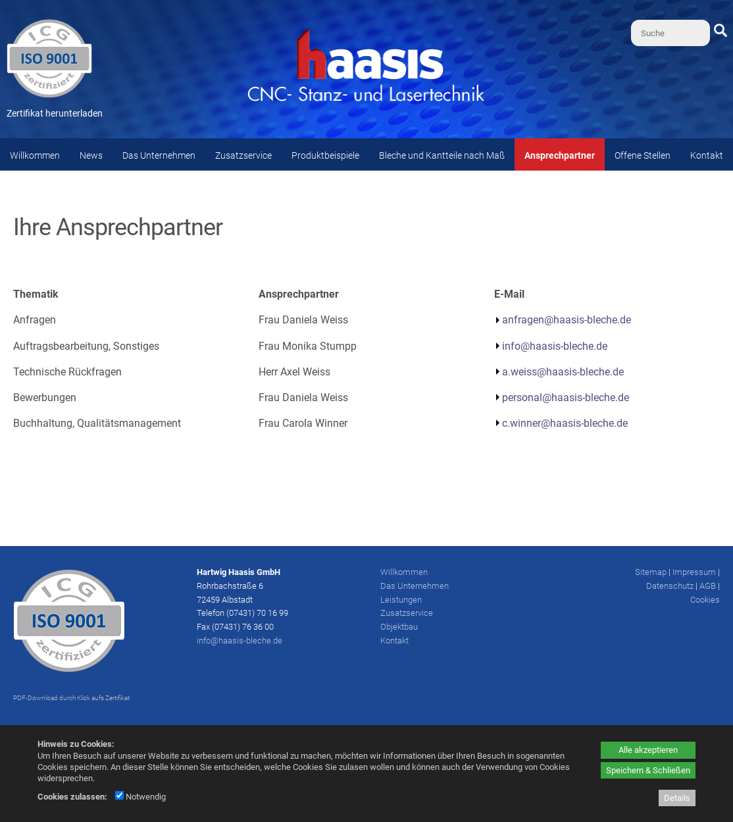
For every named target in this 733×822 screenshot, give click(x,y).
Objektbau (399, 627)
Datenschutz (670, 586)
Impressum (694, 572)
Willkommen (35, 155)
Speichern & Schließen (648, 770)
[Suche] (670, 33)
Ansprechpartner (559, 155)
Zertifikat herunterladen (55, 113)
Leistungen (401, 600)
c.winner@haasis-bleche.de (565, 423)
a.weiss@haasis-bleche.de (563, 372)
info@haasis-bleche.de (554, 346)
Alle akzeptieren (648, 750)
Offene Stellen (642, 155)
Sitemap (651, 572)
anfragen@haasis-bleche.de (566, 320)
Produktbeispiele (325, 155)
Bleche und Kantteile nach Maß (442, 155)
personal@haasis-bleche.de (565, 397)
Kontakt (706, 155)
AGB (707, 586)
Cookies (705, 600)
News (91, 155)
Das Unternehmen (158, 155)
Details (677, 798)
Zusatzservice (243, 155)
